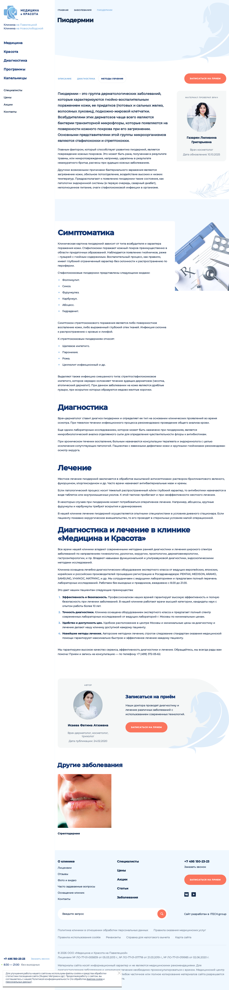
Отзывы (63, 874)
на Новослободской (29, 28)
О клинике (66, 861)
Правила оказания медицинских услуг (180, 930)
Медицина (13, 43)
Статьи (122, 888)
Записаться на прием (205, 78)
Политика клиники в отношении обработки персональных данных (103, 930)
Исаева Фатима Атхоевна (88, 725)
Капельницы (15, 78)
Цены (7, 97)
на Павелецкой (26, 24)
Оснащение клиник (71, 892)
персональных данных (18, 981)
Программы (14, 69)
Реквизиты (113, 937)
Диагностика (15, 60)
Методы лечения (112, 78)
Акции (8, 104)
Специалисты (13, 90)
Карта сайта (183, 937)
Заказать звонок (40, 959)
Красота (11, 51)
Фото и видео (67, 880)
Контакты (10, 111)
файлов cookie (94, 979)
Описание (64, 78)
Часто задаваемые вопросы (76, 886)
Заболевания (127, 897)
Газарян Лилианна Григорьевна (202, 140)
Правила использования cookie (79, 937)
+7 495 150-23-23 (14, 959)
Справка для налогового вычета (148, 937)
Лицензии (65, 867)
